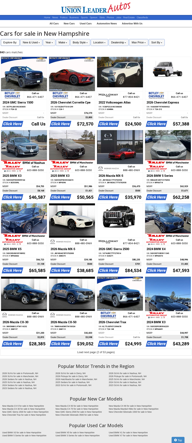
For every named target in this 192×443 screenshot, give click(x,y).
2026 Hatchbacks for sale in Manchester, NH (76, 379)
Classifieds (142, 17)
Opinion (94, 17)
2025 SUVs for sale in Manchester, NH (127, 379)
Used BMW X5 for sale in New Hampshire (75, 432)
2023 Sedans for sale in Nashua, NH (19, 388)
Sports (84, 17)
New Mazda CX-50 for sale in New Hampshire (77, 406)
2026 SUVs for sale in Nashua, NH (125, 373)
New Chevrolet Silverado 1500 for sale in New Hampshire (130, 412)
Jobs (119, 17)
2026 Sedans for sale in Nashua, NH (19, 379)
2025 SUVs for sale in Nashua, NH (18, 382)
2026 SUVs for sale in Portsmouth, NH (20, 373)
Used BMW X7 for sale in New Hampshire (128, 435)
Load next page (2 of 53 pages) (96, 352)
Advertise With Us (132, 23)
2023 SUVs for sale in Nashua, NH (125, 385)
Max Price (139, 42)
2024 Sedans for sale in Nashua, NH (19, 385)
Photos (111, 17)
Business (74, 17)
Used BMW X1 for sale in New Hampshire (128, 432)
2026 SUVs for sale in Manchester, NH (20, 376)
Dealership (118, 42)
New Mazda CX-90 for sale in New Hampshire (130, 406)
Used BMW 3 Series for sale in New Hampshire (78, 435)
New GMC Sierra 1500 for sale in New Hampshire (25, 412)
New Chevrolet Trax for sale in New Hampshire (24, 415)
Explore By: (10, 42)
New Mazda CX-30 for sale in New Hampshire (23, 409)
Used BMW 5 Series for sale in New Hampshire (24, 435)
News (55, 17)
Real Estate (129, 17)
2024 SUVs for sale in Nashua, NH (125, 382)
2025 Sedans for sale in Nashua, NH (73, 382)
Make (62, 42)
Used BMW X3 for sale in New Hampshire (21, 432)
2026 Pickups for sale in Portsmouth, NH (128, 376)
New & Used (31, 42)
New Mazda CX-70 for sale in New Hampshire (77, 409)
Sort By (156, 42)
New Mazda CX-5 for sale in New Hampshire (23, 406)
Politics (64, 17)
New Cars (69, 23)
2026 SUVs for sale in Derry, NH (71, 373)
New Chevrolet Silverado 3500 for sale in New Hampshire (77, 415)
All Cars (54, 23)
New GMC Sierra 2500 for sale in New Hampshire (79, 412)
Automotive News (107, 23)
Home (47, 17)
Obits (102, 17)
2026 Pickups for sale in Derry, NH (72, 376)
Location (99, 42)
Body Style (80, 42)
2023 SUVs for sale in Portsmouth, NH (73, 385)
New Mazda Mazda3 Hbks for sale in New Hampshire (133, 409)
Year (49, 42)
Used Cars (86, 23)
